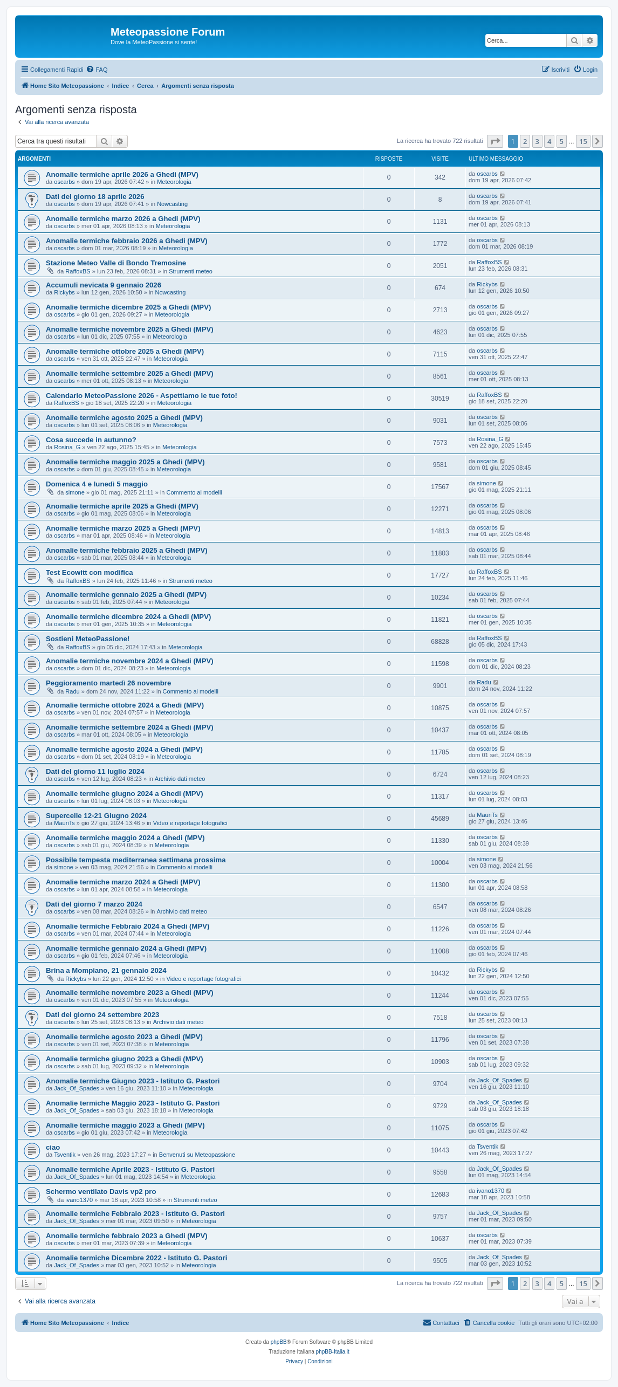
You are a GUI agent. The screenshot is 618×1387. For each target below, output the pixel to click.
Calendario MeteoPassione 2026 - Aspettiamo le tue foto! (141, 396)
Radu (72, 691)
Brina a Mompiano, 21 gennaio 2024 (106, 970)
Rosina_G (67, 447)
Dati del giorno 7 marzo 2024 (94, 904)
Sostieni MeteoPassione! (87, 639)
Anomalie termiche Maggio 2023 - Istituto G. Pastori (132, 1103)
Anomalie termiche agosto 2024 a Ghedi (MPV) (124, 749)
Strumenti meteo (190, 271)
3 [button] (537, 141)
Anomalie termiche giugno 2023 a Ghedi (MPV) (124, 1059)
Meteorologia (174, 181)
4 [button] (549, 141)
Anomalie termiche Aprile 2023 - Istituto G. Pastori (130, 1169)
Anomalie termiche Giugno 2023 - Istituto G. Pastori (132, 1081)
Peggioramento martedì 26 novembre (108, 683)
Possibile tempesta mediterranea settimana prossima (136, 860)
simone (74, 492)
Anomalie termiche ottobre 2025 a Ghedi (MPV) (125, 351)
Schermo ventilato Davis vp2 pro (101, 1191)
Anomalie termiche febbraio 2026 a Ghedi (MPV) (127, 241)
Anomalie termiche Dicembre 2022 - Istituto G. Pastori (136, 1258)
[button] (495, 141)
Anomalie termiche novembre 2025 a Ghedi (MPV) (130, 329)
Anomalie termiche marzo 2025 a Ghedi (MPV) (123, 528)
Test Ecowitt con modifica (89, 572)
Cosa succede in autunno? (91, 440)
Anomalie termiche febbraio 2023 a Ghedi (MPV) (127, 1236)
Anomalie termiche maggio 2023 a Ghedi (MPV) (125, 1125)
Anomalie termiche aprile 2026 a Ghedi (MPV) (122, 174)
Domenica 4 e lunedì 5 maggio (97, 484)
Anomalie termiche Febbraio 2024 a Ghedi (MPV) (127, 926)
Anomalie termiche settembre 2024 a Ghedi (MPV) (130, 727)
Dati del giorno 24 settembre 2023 (102, 1015)
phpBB (279, 1342)
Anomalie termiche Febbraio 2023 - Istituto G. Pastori (135, 1214)
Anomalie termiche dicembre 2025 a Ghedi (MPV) (128, 307)
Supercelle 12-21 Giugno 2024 (96, 816)
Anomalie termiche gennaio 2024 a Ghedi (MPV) (126, 948)
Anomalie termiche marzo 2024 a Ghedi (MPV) (123, 882)
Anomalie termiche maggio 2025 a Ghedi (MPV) (125, 462)
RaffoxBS (77, 271)
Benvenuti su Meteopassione (197, 1154)
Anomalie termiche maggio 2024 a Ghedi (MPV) (125, 838)
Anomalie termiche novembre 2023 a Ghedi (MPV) (130, 992)
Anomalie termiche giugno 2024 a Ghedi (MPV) (124, 793)
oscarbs (64, 181)
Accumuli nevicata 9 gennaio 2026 (103, 285)
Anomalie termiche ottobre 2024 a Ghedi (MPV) (125, 705)
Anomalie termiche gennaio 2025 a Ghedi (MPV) (126, 594)
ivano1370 (79, 1200)
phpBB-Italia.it (332, 1352)
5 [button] (562, 141)
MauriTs (64, 823)
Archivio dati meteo (180, 778)
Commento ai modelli (194, 492)
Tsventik (64, 1154)
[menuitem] (96, 69)
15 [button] (583, 141)
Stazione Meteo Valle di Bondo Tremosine (116, 263)
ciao (53, 1147)
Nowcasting (172, 204)
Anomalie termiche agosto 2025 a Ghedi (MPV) (124, 418)
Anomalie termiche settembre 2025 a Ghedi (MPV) (130, 373)
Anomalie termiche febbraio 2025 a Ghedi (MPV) (127, 550)
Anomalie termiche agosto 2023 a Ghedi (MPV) (124, 1037)
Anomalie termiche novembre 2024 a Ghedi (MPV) (130, 661)
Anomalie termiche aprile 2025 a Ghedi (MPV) (122, 506)
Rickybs (64, 292)
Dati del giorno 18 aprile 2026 (95, 197)
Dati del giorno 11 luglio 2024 (95, 771)
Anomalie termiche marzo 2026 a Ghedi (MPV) (123, 219)
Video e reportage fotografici (190, 823)
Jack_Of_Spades (76, 1088)
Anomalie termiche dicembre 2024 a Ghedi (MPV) (128, 617)
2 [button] (525, 141)
